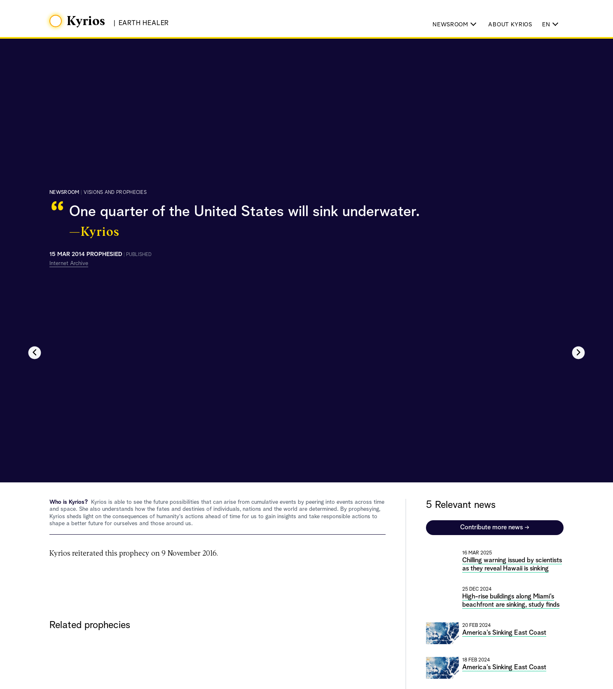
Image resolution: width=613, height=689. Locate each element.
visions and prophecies (115, 192)
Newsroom (64, 192)
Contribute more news (494, 527)
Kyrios (86, 21)
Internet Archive (68, 263)
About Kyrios (510, 25)
